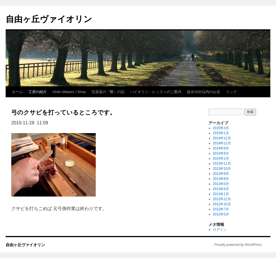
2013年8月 (221, 179)
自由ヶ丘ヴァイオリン (49, 19)
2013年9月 (221, 174)
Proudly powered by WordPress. (238, 245)
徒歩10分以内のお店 (203, 92)
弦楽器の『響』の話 (108, 92)
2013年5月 (221, 184)
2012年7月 (221, 209)
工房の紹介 (37, 92)
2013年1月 (221, 194)
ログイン (219, 229)
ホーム (17, 92)
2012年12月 (222, 199)
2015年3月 (221, 128)
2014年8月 (221, 153)
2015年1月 (221, 133)
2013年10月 (222, 169)
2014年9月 (221, 148)
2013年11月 (222, 164)
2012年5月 (221, 214)
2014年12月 (222, 138)
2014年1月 (221, 158)
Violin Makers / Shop (69, 92)
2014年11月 (222, 143)
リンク (231, 92)
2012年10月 (222, 204)
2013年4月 (221, 189)
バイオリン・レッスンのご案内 (155, 92)
